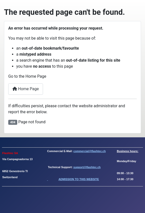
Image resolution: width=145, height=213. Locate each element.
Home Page (25, 88)
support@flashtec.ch (86, 167)
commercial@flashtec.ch (90, 151)
